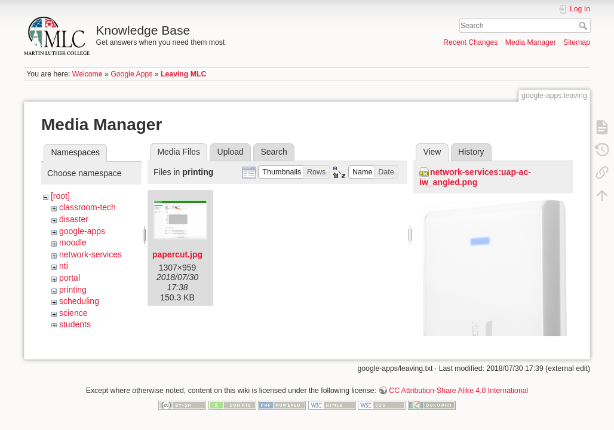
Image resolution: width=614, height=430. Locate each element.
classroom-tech (87, 207)
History (471, 151)
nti (63, 266)
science (73, 313)
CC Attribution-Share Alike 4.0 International (458, 390)
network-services (90, 254)
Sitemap (576, 42)
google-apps (82, 231)
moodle (73, 242)
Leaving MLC (183, 74)
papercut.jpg (177, 254)
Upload (230, 151)
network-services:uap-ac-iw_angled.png (475, 177)
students (75, 324)
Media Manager (530, 42)
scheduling (79, 301)
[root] (60, 196)
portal (69, 277)
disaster (73, 219)
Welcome (87, 74)
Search (584, 26)
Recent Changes (470, 42)
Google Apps (131, 74)
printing (73, 289)
